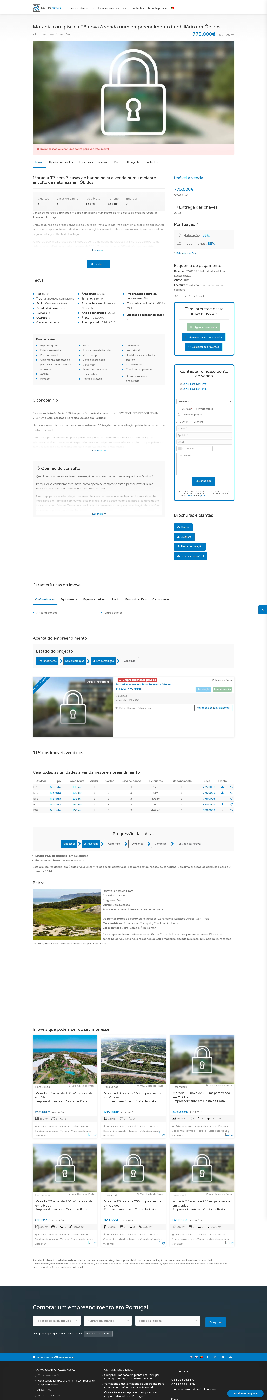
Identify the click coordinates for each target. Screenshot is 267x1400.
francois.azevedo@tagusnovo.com (55, 1330)
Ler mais (99, 250)
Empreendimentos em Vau (52, 34)
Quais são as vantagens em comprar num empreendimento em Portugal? (130, 1367)
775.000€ (209, 762)
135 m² (77, 762)
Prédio (115, 599)
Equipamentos (69, 599)
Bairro (117, 162)
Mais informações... (186, 253)
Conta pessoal (157, 8)
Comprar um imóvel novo (113, 8)
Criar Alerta (111, 1380)
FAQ (107, 1375)
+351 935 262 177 (194, 384)
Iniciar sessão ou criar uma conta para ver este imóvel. (74, 149)
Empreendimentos (80, 8)
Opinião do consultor (61, 162)
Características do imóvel (93, 162)
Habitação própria (190, 414)
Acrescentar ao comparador (203, 337)
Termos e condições (50, 1391)
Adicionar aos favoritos (203, 346)
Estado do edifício (136, 599)
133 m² (77, 773)
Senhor (182, 421)
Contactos (138, 8)
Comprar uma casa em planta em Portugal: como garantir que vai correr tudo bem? (131, 1350)
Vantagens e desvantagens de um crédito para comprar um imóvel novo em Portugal (134, 1358)
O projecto (133, 162)
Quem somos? (47, 1380)
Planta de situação (189, 546)
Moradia (55, 762)
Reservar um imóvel (190, 556)
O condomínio (160, 599)
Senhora (196, 421)
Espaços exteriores (94, 599)
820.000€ (209, 779)
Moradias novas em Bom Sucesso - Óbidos (143, 684)
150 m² (77, 785)
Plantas (183, 527)
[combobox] (180, 448)
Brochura (184, 536)
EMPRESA (42, 1374)
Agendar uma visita (203, 327)
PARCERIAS (43, 1363)
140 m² (77, 779)
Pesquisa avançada (98, 1307)
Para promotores (49, 1369)
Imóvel (39, 162)
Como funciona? (48, 1349)
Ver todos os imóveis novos (213, 707)
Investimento (204, 408)
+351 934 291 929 (194, 389)
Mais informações (196, 495)
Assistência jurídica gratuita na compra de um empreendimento (67, 1355)
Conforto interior (45, 599)
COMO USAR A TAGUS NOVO (55, 1343)
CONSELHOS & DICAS (119, 1343)
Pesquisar (217, 1295)
